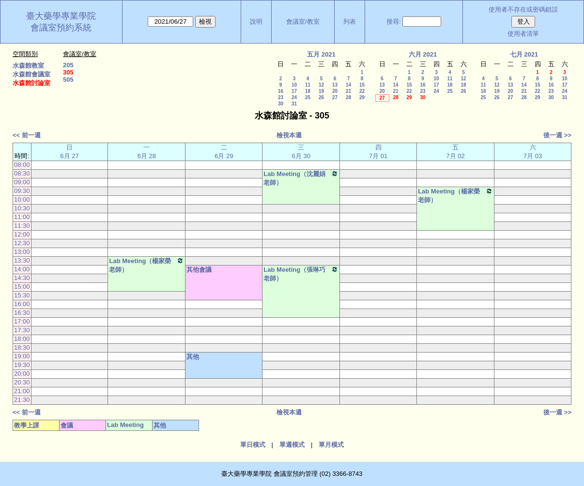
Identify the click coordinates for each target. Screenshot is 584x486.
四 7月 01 (378, 152)
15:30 (22, 295)
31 (294, 103)
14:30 (22, 277)
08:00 (22, 164)
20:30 (22, 382)
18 (307, 91)
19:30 (22, 364)
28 (348, 97)
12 (321, 85)
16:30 (22, 312)
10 (294, 85)
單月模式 (331, 444)
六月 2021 (423, 54)
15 (362, 85)
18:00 (22, 338)
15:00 (22, 286)
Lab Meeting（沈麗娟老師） (300, 178)
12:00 (22, 234)
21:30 (22, 399)
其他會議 (199, 269)
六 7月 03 (532, 152)
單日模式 (252, 444)
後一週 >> (557, 135)
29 (362, 97)
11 (307, 85)
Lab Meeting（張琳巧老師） (300, 273)
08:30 (22, 173)
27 (335, 97)
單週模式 (292, 444)
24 (294, 97)
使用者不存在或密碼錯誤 (523, 9)
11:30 (22, 225)
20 (335, 91)
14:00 (22, 269)
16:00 (22, 304)
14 (348, 85)
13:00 (22, 251)
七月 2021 (524, 54)
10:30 (22, 208)
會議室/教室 (303, 21)
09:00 (22, 182)
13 (335, 85)
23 (280, 97)
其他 (192, 356)
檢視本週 (289, 135)
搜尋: (393, 21)
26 (321, 97)
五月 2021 (321, 54)
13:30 (22, 260)
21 (348, 91)
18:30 (22, 347)
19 (321, 91)
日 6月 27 (69, 152)
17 (294, 91)
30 (280, 103)
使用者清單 (523, 33)
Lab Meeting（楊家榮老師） (455, 195)
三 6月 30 (301, 152)
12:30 (22, 243)
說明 (256, 21)
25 (307, 97)
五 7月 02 (455, 152)
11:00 (22, 217)
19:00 (22, 356)
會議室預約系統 (61, 27)
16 (280, 91)
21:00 (22, 391)
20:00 (22, 373)
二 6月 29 (224, 152)
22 (362, 91)
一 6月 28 (147, 152)
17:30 (22, 330)
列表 (349, 21)
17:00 (22, 321)
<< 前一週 (27, 135)
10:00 (22, 199)
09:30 (22, 190)
